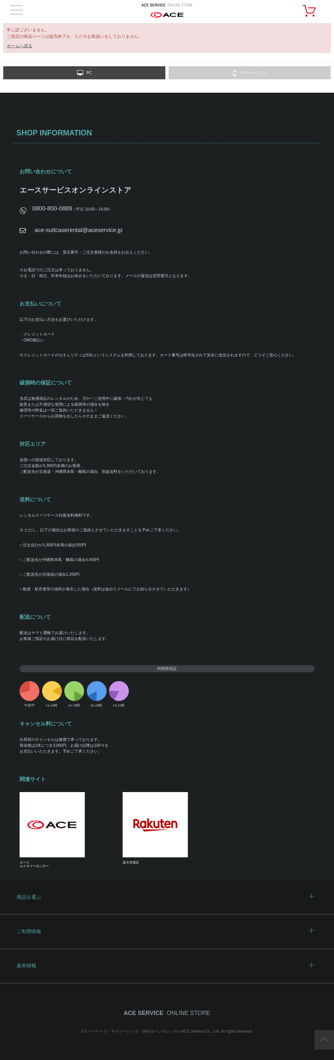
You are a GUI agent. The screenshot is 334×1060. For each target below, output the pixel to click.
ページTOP (324, 1040)
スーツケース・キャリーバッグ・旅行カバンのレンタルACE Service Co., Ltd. (152, 1031)
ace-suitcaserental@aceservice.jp (78, 230)
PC (84, 73)
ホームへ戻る (19, 45)
